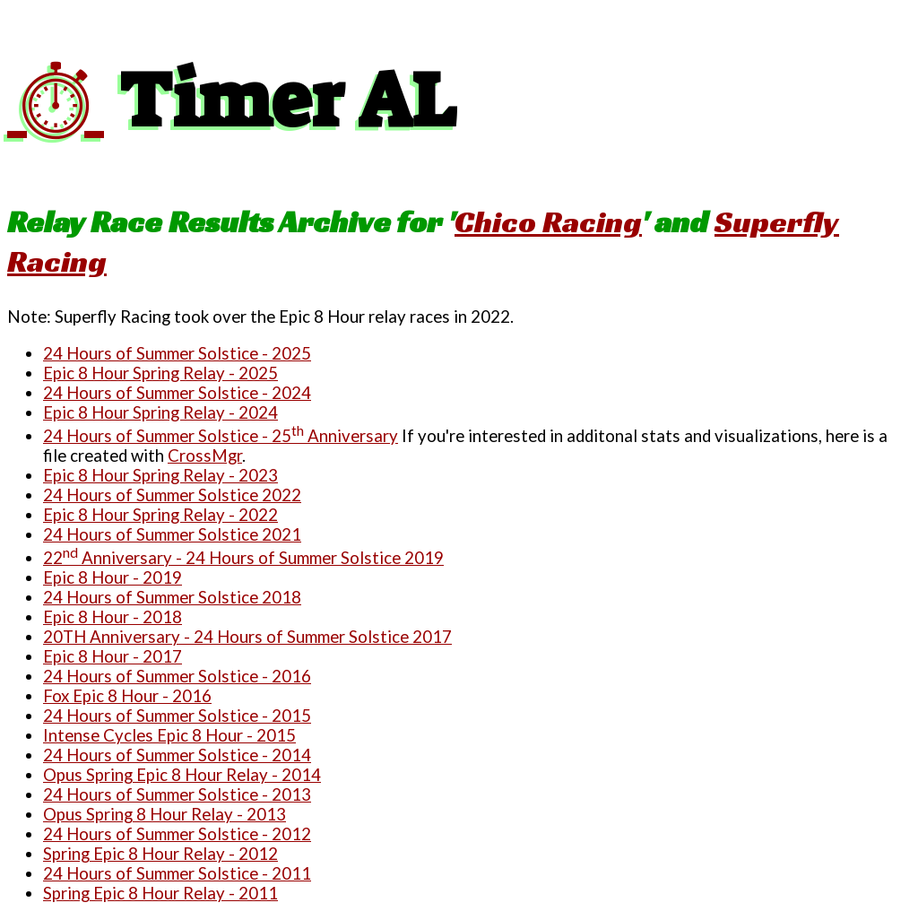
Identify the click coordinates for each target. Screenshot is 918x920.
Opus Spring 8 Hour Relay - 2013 (164, 814)
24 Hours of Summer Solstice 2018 (172, 597)
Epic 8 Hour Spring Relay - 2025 (160, 373)
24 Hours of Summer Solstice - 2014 (177, 755)
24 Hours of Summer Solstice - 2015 (177, 715)
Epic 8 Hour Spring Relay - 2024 (160, 412)
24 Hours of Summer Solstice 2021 (172, 534)
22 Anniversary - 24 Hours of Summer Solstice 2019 (243, 558)
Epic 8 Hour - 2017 (112, 656)
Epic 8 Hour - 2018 (112, 617)
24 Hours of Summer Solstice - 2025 (177, 353)
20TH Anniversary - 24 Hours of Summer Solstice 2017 (247, 637)
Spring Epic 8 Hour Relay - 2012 (160, 854)
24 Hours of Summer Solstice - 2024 (177, 393)
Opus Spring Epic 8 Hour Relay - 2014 (182, 775)
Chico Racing (548, 221)
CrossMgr (205, 455)
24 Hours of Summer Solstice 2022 (172, 495)
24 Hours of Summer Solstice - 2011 (177, 873)
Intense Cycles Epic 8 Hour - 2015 (169, 735)
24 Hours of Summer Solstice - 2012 (177, 834)
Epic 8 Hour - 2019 (112, 577)
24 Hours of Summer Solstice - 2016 (177, 676)
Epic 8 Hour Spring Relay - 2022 (160, 515)
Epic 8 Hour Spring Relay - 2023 (160, 475)
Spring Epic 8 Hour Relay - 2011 (160, 893)
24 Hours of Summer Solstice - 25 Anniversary (220, 436)
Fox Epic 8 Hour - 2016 (127, 696)
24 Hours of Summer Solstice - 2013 (177, 794)
